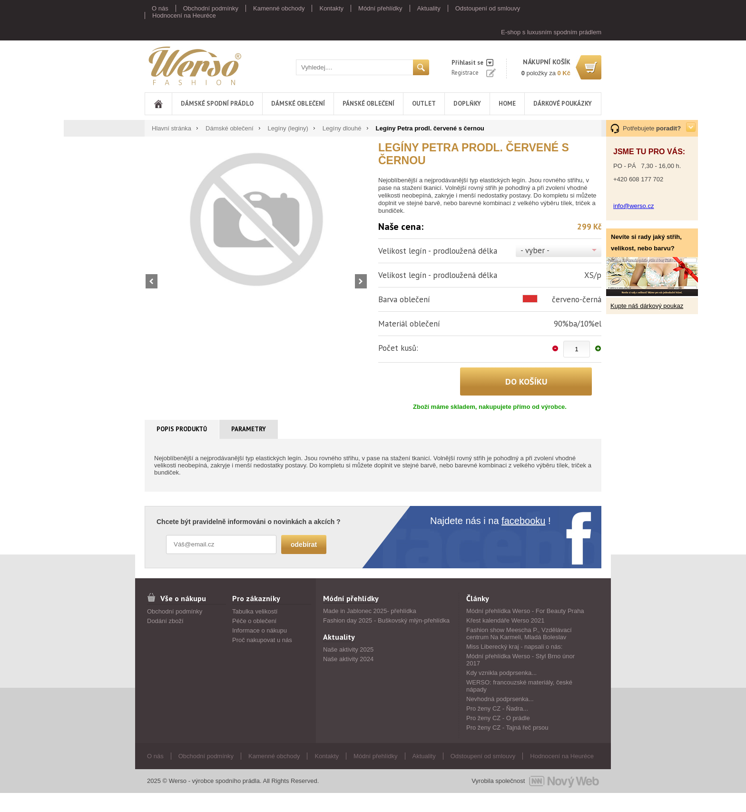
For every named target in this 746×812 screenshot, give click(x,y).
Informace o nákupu (259, 630)
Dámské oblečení (298, 103)
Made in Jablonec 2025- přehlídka (369, 610)
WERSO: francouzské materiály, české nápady (519, 686)
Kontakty (331, 8)
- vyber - (535, 250)
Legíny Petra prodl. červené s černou (430, 128)
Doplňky (467, 103)
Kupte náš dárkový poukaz (646, 305)
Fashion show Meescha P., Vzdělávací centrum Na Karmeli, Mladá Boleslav (519, 633)
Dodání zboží (165, 620)
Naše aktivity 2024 (348, 659)
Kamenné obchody (278, 8)
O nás (160, 8)
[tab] (182, 429)
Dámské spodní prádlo (217, 103)
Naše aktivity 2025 (348, 649)
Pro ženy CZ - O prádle (498, 718)
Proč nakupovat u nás (262, 640)
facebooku (523, 520)
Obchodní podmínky (210, 8)
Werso (194, 65)
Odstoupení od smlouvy (487, 8)
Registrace (465, 73)
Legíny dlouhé (342, 128)
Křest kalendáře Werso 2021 (505, 620)
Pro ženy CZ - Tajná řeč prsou (507, 727)
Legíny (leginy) (288, 128)
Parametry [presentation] (248, 429)
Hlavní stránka (171, 128)
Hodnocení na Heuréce (184, 15)
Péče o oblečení (254, 620)
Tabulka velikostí (254, 611)
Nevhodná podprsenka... (500, 699)
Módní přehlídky (380, 8)
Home (507, 103)
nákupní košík (546, 62)
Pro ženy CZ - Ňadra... (497, 708)
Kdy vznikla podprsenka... (501, 672)
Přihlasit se (467, 63)
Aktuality (429, 8)
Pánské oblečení (368, 103)
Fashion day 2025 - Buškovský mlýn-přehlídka (386, 620)
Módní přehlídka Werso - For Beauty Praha (525, 610)
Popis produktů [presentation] (182, 429)
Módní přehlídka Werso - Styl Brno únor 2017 (520, 660)
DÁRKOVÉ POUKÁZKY (562, 103)
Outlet (424, 103)
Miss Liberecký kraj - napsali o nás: (514, 646)
